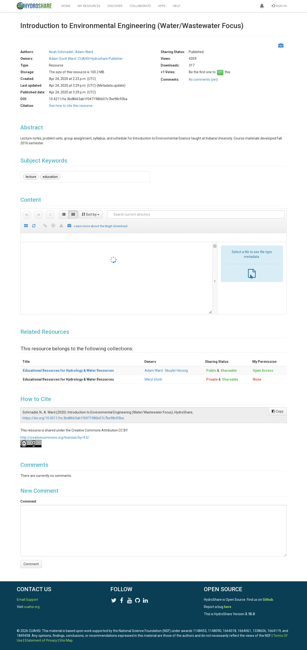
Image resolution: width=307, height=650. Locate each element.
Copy (277, 411)
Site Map (66, 640)
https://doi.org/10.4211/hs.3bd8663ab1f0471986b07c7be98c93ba (73, 418)
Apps (161, 6)
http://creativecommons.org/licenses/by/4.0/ (54, 437)
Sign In (279, 6)
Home (66, 6)
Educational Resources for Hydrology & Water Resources (68, 370)
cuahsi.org (32, 607)
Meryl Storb (153, 379)
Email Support (27, 599)
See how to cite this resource (71, 106)
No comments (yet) (203, 79)
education (50, 177)
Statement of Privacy (41, 640)
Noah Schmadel (61, 52)
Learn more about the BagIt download (100, 226)
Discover (115, 6)
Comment (28, 501)
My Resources (89, 6)
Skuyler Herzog (176, 370)
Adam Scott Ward (62, 59)
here (227, 607)
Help (176, 6)
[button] (262, 6)
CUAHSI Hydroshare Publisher (100, 59)
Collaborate (140, 6)
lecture (31, 177)
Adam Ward (84, 52)
